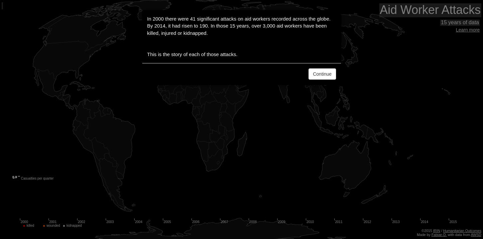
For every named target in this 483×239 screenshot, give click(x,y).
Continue (322, 74)
